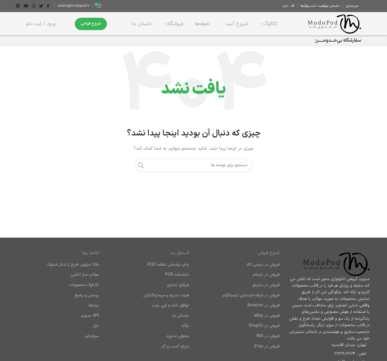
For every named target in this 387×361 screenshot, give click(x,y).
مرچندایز (92, 336)
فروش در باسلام (266, 275)
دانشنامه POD (177, 275)
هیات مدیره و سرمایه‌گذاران (166, 295)
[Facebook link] (48, 6)
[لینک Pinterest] (18, 6)
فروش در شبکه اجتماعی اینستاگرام (250, 295)
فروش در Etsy (267, 346)
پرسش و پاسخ (86, 295)
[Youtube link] (26, 6)
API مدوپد (90, 316)
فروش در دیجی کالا (263, 265)
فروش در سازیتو (266, 285)
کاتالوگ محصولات (84, 285)
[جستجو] (193, 165)
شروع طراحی (91, 24)
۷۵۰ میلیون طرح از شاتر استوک (73, 265)
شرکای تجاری (178, 285)
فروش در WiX (267, 336)
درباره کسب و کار (175, 346)
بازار (96, 326)
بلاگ (185, 326)
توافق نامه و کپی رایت (170, 305)
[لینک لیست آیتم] (329, 354)
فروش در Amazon (263, 305)
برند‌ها (94, 305)
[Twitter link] (41, 6)
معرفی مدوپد (177, 336)
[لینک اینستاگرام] (33, 6)
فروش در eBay (266, 316)
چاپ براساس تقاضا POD (168, 265)
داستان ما (181, 316)
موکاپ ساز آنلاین (84, 275)
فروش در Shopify (264, 326)
